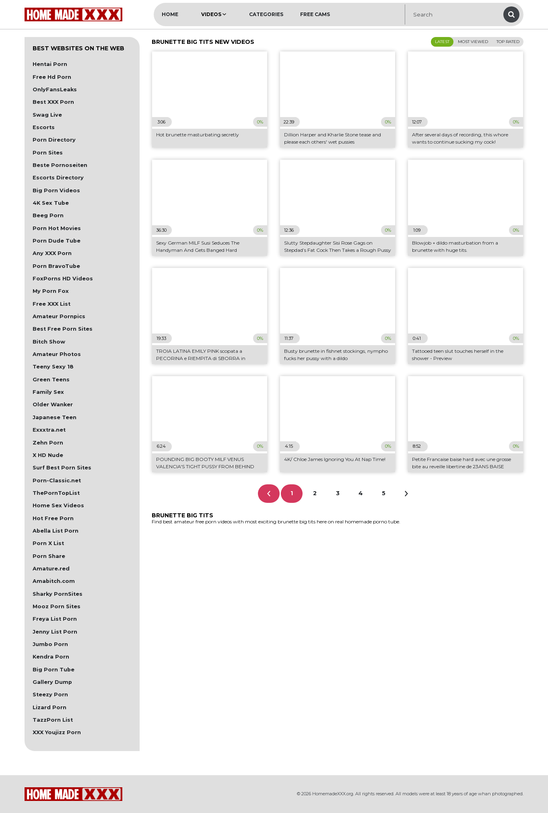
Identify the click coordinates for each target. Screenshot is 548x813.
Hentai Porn (50, 64)
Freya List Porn (55, 619)
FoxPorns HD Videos (63, 279)
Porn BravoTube (56, 266)
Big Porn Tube (53, 670)
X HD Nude (48, 455)
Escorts (44, 127)
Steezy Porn (50, 695)
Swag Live (47, 115)
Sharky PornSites (57, 594)
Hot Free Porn (53, 518)
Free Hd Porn (52, 77)
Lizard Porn (49, 707)
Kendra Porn (51, 657)
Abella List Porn (55, 531)
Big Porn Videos (56, 190)
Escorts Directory (58, 178)
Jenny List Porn (55, 632)
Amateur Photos (57, 354)
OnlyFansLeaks (55, 89)
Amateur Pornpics (59, 316)
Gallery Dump (52, 682)
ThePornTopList (56, 493)
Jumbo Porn (50, 644)
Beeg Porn (48, 215)
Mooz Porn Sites (56, 606)
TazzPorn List (53, 720)
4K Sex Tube (51, 203)
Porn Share (49, 556)
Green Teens (51, 380)
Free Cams (315, 14)
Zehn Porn (48, 443)
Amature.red (51, 569)
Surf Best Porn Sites (62, 468)
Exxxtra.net (49, 430)
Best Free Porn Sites (63, 329)
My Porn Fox (51, 291)
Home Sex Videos (58, 505)
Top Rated (507, 41)
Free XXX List (51, 304)
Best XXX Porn (53, 102)
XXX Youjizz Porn (57, 732)
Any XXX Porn (52, 253)
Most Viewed (473, 41)
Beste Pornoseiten (60, 165)
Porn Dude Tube (56, 241)
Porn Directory (54, 140)
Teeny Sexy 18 (53, 367)
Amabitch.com (54, 581)
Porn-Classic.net (57, 481)
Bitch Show (49, 342)
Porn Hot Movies (57, 228)
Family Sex (48, 392)
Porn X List (48, 543)
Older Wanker (53, 404)
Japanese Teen (54, 417)
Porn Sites (48, 153)
